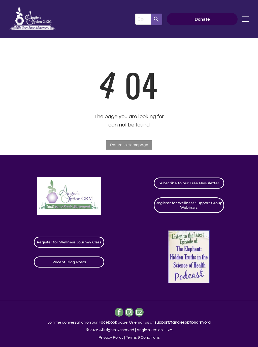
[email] (139, 313)
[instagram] (129, 313)
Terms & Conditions (143, 337)
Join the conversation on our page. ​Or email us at (129, 322)
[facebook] (119, 313)
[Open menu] (245, 19)
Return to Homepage (129, 145)
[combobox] (143, 19)
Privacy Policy (111, 337)
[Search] (156, 19)
